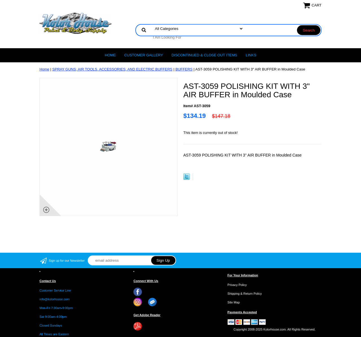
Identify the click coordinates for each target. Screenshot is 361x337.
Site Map (234, 302)
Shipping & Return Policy (245, 293)
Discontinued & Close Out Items (204, 55)
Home (110, 55)
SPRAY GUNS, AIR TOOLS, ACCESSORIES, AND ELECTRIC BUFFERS (112, 69)
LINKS (251, 55)
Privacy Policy (237, 285)
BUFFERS (184, 69)
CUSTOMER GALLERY (143, 55)
